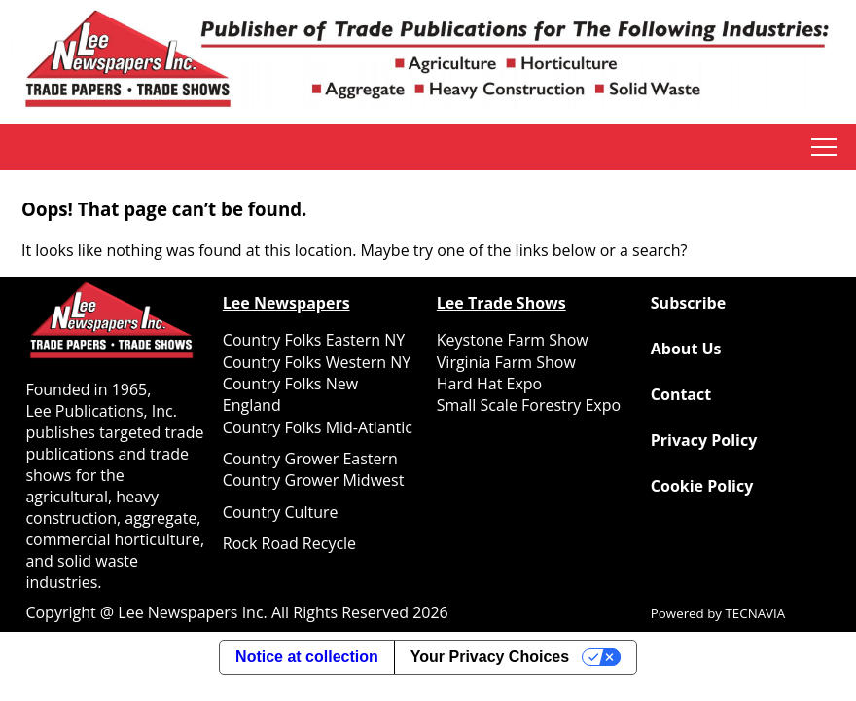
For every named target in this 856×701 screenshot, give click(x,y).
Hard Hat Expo (489, 383)
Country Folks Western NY (316, 362)
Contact (681, 394)
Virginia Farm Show (506, 362)
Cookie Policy (702, 486)
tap (824, 147)
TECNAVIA (756, 613)
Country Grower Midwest (314, 480)
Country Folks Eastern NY (314, 339)
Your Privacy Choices (489, 656)
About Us (686, 348)
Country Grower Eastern (310, 458)
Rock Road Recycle (289, 543)
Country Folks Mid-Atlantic (317, 427)
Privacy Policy (704, 440)
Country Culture (281, 512)
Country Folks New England (290, 394)
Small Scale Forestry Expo (529, 405)
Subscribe (688, 303)
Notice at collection (306, 656)
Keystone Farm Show (512, 339)
